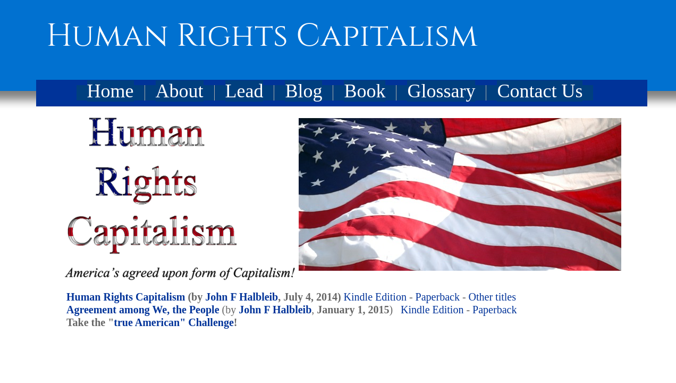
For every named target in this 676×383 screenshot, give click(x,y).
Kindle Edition (375, 297)
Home (110, 91)
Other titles (492, 297)
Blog (303, 91)
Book (364, 91)
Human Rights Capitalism (125, 297)
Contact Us (539, 91)
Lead (244, 91)
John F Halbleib (241, 297)
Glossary (441, 91)
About (180, 91)
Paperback (438, 297)
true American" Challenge (174, 322)
